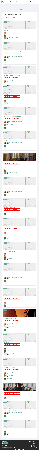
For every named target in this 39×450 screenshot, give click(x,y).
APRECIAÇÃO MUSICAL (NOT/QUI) (9, 367)
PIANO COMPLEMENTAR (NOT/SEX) (10, 161)
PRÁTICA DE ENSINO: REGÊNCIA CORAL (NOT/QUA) (12, 75)
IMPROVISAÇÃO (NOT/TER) (8, 271)
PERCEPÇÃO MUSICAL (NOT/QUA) (9, 428)
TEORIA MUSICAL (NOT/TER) (8, 140)
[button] (29, 2)
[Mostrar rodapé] (36, 448)
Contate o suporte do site (19, 442)
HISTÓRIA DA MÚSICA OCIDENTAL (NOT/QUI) (11, 296)
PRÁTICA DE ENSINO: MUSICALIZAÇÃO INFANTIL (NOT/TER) (14, 116)
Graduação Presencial (21, 9)
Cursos (15, 9)
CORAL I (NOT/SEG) (7, 30)
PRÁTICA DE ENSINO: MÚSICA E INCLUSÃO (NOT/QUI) (13, 51)
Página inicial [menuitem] (12, 1)
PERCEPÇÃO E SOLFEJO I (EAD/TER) (10, 207)
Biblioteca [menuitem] (17, 1)
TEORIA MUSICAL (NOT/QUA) (8, 342)
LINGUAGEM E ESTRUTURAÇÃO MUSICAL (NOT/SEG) (12, 226)
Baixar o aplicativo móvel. (19, 448)
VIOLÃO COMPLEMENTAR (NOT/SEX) (10, 318)
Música (27, 9)
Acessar (36, 1)
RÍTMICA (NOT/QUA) (7, 94)
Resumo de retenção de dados (19, 447)
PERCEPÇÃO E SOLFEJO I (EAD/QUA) (10, 410)
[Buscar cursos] (8, 17)
